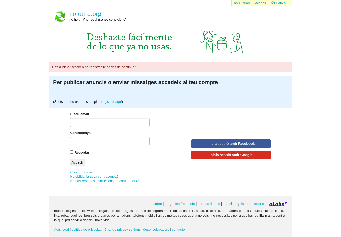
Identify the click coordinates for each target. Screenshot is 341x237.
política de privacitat (86, 229)
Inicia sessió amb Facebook (231, 144)
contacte (178, 229)
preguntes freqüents (180, 204)
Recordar (81, 152)
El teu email (79, 114)
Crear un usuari (81, 172)
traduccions (255, 204)
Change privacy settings (122, 229)
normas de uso (209, 204)
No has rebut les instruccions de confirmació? (104, 181)
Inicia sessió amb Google (231, 155)
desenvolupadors (156, 229)
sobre (157, 204)
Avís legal (61, 229)
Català (280, 3)
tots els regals (233, 204)
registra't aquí (111, 102)
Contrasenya (80, 133)
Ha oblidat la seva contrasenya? (94, 176)
